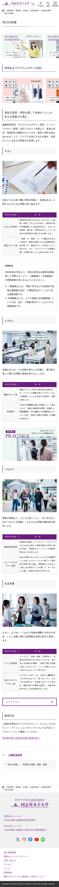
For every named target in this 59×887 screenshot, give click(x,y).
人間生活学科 (46, 10)
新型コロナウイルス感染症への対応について (24, 876)
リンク (7, 868)
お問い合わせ (10, 860)
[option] (22, 45)
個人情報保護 (10, 852)
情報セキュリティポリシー (16, 856)
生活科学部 (34, 10)
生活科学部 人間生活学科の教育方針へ (21, 738)
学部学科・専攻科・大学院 (17, 10)
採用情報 (8, 872)
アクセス (8, 864)
